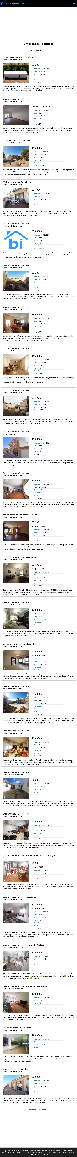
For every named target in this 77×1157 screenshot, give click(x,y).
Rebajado (35, 526)
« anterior (33, 1109)
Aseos (36, 711)
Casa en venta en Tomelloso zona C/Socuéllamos (25, 986)
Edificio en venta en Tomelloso (17, 1027)
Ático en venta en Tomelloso (16, 1069)
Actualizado (37, 69)
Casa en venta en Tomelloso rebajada (20, 557)
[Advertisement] (38, 24)
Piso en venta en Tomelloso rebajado (20, 514)
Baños (36, 80)
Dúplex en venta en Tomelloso (17, 182)
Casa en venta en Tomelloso (16, 99)
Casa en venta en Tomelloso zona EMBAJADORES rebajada (29, 855)
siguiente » (42, 1109)
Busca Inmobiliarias (16, 4)
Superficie (37, 74)
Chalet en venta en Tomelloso (16, 140)
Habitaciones (38, 77)
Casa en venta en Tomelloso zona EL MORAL (23, 945)
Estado (36, 71)
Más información (43, 1154)
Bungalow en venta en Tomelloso (18, 57)
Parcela (36, 82)
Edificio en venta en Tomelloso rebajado (21, 644)
